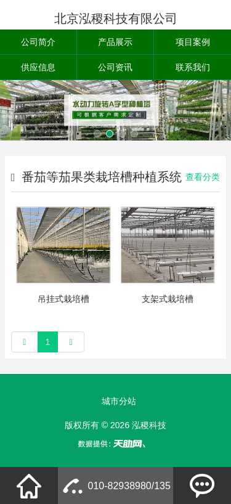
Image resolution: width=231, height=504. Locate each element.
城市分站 (119, 401)
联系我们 (193, 67)
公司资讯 (115, 67)
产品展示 (115, 42)
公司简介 (38, 42)
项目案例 (193, 42)
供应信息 (38, 67)
